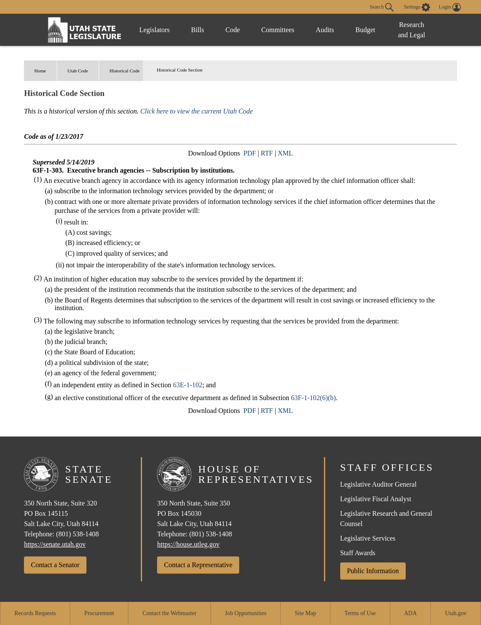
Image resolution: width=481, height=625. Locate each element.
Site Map (305, 613)
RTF (267, 153)
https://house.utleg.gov (188, 544)
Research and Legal (411, 30)
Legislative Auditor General (378, 484)
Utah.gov (455, 613)
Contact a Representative (198, 564)
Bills (197, 29)
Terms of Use (360, 613)
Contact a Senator (55, 564)
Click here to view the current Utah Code (196, 111)
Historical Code (125, 70)
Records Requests (35, 613)
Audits (325, 29)
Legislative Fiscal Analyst (375, 498)
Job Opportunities (246, 613)
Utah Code (78, 70)
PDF (249, 153)
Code (233, 29)
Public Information (373, 570)
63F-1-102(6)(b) (313, 397)
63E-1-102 (187, 385)
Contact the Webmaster (169, 613)
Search (382, 7)
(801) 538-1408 (77, 534)
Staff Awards (357, 552)
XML (285, 153)
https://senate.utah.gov (55, 544)
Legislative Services (367, 538)
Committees (277, 29)
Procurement (99, 613)
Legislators (154, 29)
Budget (365, 29)
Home (40, 70)
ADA (410, 613)
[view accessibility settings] (417, 7)
